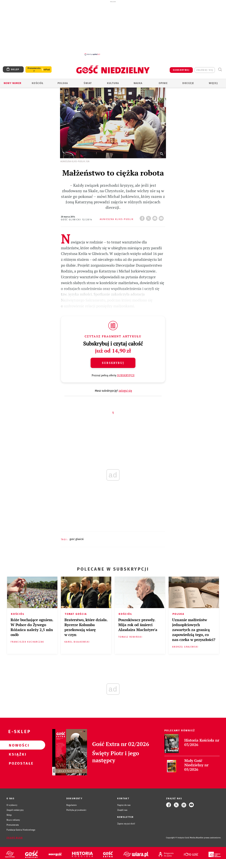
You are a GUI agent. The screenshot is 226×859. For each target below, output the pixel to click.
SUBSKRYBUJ (181, 70)
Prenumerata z (34, 69)
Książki (17, 754)
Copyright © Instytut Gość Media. (181, 838)
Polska (63, 83)
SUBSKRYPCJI (126, 375)
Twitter (149, 217)
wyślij (162, 217)
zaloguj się (205, 70)
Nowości (17, 745)
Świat (88, 83)
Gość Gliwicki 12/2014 (76, 219)
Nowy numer (13, 83)
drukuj (155, 217)
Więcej (213, 83)
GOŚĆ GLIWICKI (77, 539)
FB (143, 217)
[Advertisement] (113, 28)
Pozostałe (17, 763)
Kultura (113, 83)
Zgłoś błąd (15, 838)
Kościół (38, 83)
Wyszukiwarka (220, 69)
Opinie (163, 83)
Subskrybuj (113, 363)
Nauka (138, 83)
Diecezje (188, 83)
